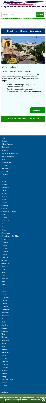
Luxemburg (5, 310)
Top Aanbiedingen (7, 156)
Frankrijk (4, 257)
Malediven (5, 316)
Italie (3, 285)
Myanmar (4, 331)
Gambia (4, 260)
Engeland (4, 245)
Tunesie (4, 374)
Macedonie (5, 313)
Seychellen (5, 352)
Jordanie (4, 294)
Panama (4, 343)
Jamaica (4, 291)
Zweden (4, 389)
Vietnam (4, 383)
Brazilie (4, 199)
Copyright (4, 165)
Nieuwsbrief (5, 147)
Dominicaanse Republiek (10, 236)
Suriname (4, 361)
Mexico (4, 328)
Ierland (3, 269)
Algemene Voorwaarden (9, 153)
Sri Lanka (4, 358)
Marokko (4, 325)
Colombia (4, 218)
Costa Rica (5, 221)
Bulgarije (4, 202)
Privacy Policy (6, 171)
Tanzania (4, 364)
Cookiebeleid (6, 162)
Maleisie (4, 319)
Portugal (4, 349)
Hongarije (4, 266)
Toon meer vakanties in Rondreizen (23, 119)
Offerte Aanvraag (7, 144)
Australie (4, 392)
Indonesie (4, 279)
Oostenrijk (5, 340)
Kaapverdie (5, 297)
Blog (3, 159)
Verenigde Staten (7, 380)
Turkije (4, 377)
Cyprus (3, 230)
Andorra (4, 184)
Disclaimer (5, 168)
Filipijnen (4, 251)
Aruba (3, 190)
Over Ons (4, 150)
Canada (4, 209)
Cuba (3, 224)
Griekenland (5, 263)
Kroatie (4, 301)
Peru (3, 346)
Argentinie (5, 187)
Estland (4, 248)
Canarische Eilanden (8, 212)
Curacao (4, 227)
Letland (4, 304)
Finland (4, 254)
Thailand (4, 368)
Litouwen (4, 307)
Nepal (3, 334)
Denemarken (5, 233)
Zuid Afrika (5, 386)
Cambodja (5, 205)
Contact (4, 141)
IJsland (3, 272)
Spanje (3, 355)
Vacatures (4, 174)
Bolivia (4, 193)
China (3, 215)
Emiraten (4, 242)
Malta (3, 322)
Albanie (4, 181)
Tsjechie (4, 371)
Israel (3, 282)
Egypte (3, 239)
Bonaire (4, 196)
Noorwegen (5, 337)
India (3, 276)
